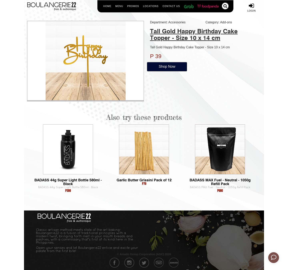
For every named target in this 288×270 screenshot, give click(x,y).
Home (107, 6)
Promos (133, 6)
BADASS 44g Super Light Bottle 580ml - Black (68, 182)
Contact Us (171, 6)
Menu (119, 6)
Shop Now (167, 66)
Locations (150, 6)
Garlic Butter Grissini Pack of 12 (144, 180)
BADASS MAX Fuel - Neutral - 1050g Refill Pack (220, 182)
